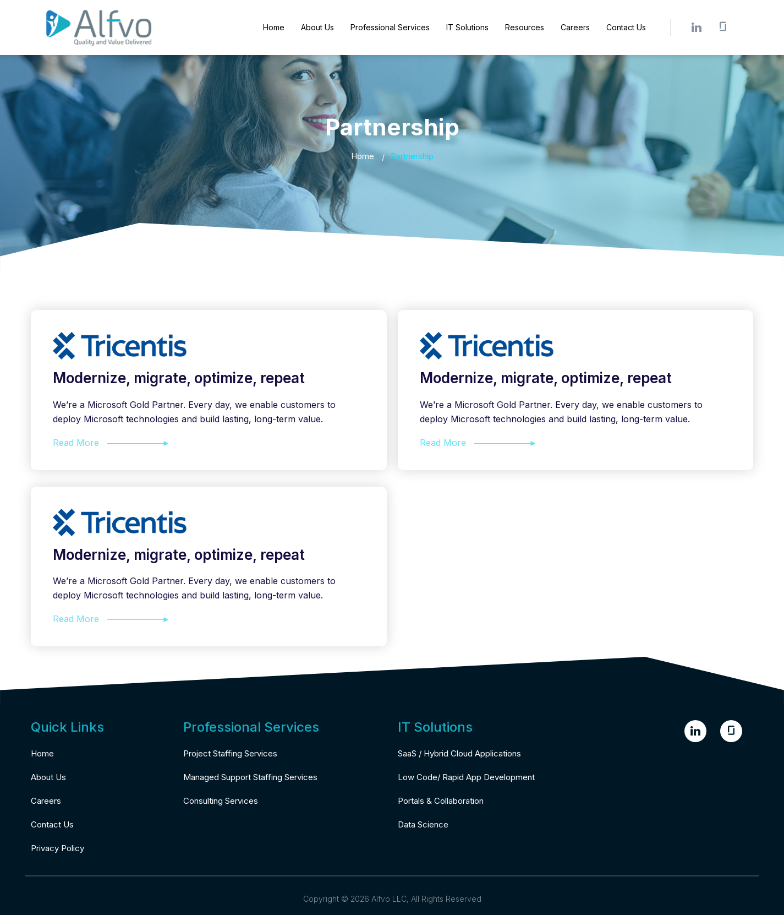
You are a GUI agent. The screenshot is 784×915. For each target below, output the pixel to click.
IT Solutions (467, 27)
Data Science (423, 824)
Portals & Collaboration (441, 801)
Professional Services (390, 27)
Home (273, 27)
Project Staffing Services (230, 753)
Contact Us (626, 27)
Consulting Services (220, 801)
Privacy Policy (57, 848)
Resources (524, 27)
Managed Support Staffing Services (250, 777)
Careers (575, 27)
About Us (317, 27)
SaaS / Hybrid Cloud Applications (459, 753)
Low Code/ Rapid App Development (466, 777)
